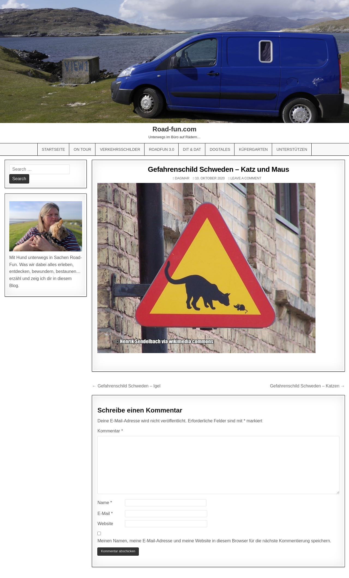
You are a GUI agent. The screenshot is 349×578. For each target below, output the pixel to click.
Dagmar (182, 178)
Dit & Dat (192, 149)
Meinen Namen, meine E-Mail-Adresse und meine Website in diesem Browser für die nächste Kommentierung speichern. (214, 540)
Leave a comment (245, 178)
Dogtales (220, 149)
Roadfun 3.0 (161, 149)
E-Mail (105, 513)
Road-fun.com (174, 129)
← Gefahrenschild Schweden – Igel (126, 386)
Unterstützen (291, 149)
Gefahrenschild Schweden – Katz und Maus (218, 169)
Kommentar (110, 431)
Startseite (53, 149)
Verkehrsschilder (120, 149)
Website (105, 523)
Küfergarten (253, 149)
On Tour (82, 149)
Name (104, 502)
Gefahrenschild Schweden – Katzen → (307, 386)
